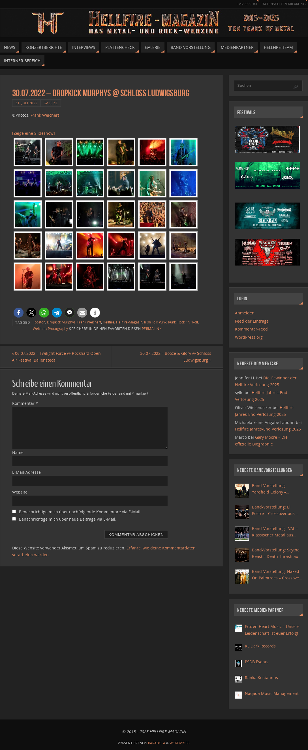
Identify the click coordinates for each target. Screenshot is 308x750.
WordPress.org (249, 337)
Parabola (156, 743)
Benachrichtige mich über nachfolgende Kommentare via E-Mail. (80, 511)
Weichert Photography (50, 328)
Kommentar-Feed (251, 329)
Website (19, 492)
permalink (152, 328)
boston (40, 322)
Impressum (244, 4)
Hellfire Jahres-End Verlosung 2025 (268, 429)
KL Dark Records (260, 646)
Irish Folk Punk (155, 322)
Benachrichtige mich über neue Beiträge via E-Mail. (67, 519)
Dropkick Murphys (61, 322)
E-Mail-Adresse (26, 472)
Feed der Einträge (252, 321)
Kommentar (25, 403)
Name (17, 452)
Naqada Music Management (272, 693)
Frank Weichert (45, 115)
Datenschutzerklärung (283, 4)
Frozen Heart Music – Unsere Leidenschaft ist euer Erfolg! (272, 630)
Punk (172, 322)
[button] (18, 313)
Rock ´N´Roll (187, 322)
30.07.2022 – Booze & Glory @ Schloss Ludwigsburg (175, 357)
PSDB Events (256, 661)
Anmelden (244, 313)
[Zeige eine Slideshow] (33, 133)
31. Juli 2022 (26, 103)
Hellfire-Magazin (129, 322)
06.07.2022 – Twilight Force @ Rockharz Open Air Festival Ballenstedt (56, 357)
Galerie (51, 103)
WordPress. (180, 743)
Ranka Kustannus (261, 677)
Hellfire (108, 322)
